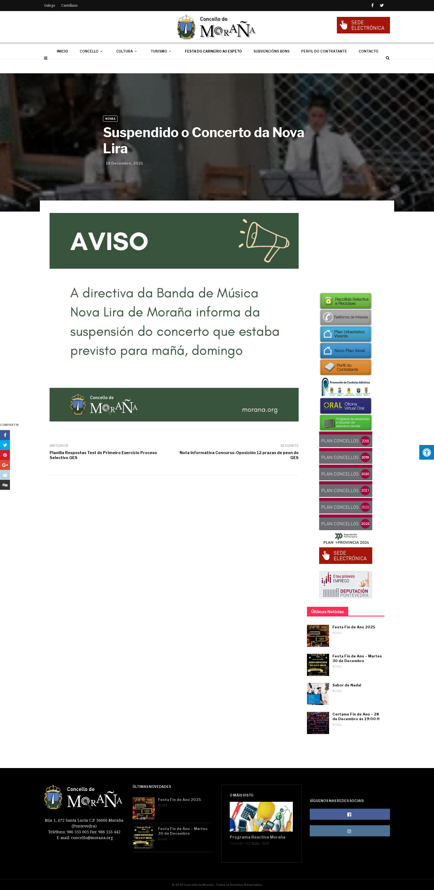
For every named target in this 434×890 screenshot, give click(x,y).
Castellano (69, 5)
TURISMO (162, 65)
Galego (49, 5)
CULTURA (127, 65)
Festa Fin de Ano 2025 (353, 627)
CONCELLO (92, 65)
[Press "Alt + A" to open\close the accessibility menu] (426, 452)
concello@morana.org (92, 837)
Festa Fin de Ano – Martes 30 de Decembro (357, 658)
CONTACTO (368, 65)
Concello (236, 843)
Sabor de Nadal (346, 685)
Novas (110, 118)
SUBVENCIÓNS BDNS (272, 65)
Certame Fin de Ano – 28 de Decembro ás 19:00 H (355, 716)
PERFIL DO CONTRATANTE (324, 65)
